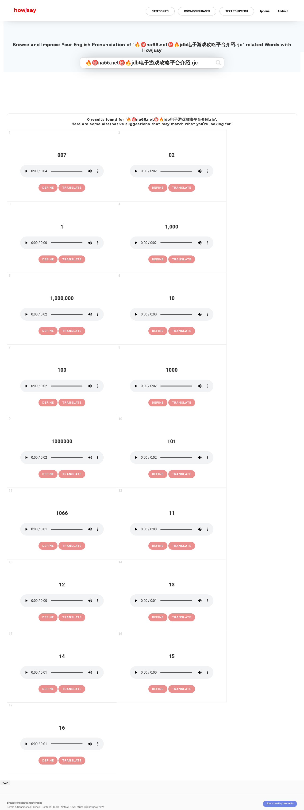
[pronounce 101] (171, 457)
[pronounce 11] (171, 529)
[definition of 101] (157, 474)
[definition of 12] (48, 617)
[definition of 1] (48, 259)
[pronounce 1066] (62, 529)
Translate (71, 187)
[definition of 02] (157, 188)
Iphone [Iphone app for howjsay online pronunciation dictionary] (264, 11)
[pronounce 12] (62, 600)
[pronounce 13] (171, 600)
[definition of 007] (48, 188)
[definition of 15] (157, 689)
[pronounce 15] (171, 672)
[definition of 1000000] (48, 474)
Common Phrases (197, 11)
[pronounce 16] (62, 744)
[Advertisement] (152, 90)
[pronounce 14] (62, 672)
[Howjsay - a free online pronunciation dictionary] (18, 11)
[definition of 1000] (157, 403)
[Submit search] (218, 62)
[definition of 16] (48, 761)
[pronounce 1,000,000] (62, 314)
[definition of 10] (157, 331)
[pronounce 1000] (171, 386)
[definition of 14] (48, 689)
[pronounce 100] (62, 386)
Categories (160, 11)
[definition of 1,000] (157, 259)
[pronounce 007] (62, 171)
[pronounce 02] (171, 171)
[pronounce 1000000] (62, 457)
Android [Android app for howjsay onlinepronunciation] (282, 11)
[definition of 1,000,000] (48, 331)
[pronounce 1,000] (171, 242)
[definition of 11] (157, 546)
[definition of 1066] (48, 546)
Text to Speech (237, 11)
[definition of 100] (48, 403)
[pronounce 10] (171, 314)
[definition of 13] (157, 617)
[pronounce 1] (62, 242)
